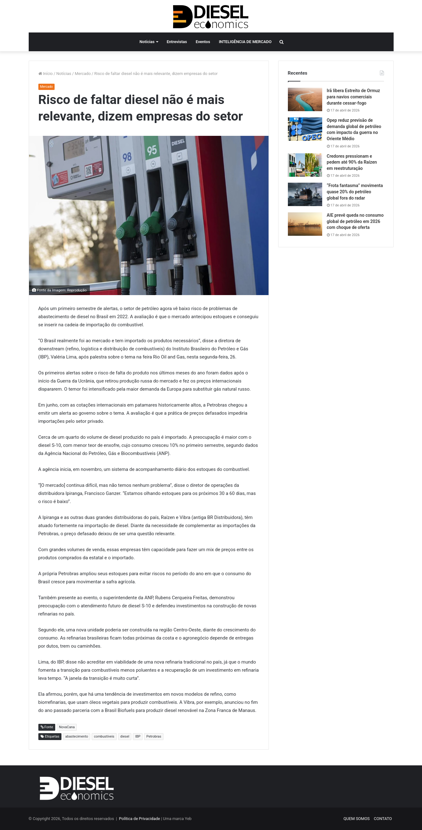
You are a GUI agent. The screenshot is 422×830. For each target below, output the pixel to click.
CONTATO (383, 818)
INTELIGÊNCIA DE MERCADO (245, 41)
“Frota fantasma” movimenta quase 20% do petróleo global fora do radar (355, 191)
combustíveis (104, 736)
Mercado (83, 73)
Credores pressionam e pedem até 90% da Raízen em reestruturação (352, 162)
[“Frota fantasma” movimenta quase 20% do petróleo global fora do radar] (305, 194)
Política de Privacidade (139, 818)
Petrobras (153, 736)
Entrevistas (177, 41)
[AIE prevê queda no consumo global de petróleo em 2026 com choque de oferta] (305, 224)
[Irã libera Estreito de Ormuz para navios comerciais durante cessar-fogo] (305, 99)
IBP (137, 736)
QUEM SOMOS (356, 818)
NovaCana (67, 727)
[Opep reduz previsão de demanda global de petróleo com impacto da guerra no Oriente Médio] (305, 129)
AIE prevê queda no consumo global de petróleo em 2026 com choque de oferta (355, 221)
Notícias (146, 41)
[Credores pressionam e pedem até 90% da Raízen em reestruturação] (305, 165)
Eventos (203, 41)
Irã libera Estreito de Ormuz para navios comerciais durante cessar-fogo (353, 96)
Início (45, 73)
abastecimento (76, 736)
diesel (124, 736)
